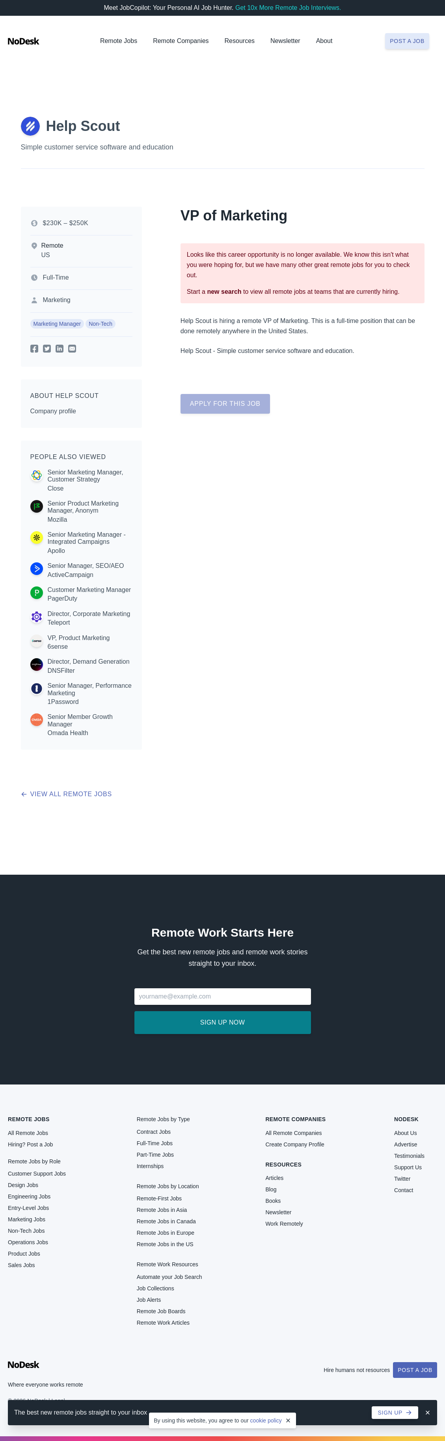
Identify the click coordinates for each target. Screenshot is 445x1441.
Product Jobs (24, 1254)
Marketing (57, 300)
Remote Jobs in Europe (165, 1233)
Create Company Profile (294, 1144)
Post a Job (415, 1370)
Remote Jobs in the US (165, 1244)
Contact (403, 1190)
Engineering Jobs (29, 1196)
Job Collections (155, 1288)
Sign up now (222, 1022)
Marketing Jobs (26, 1219)
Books (273, 1201)
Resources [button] (240, 40)
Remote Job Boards (161, 1311)
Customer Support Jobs (37, 1173)
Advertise (405, 1144)
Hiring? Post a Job (30, 1144)
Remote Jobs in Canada (166, 1221)
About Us (405, 1133)
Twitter (402, 1179)
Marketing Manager (57, 324)
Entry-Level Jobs (28, 1208)
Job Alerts (149, 1300)
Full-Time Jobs (155, 1143)
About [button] (324, 40)
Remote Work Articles (163, 1323)
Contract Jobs (154, 1132)
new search (224, 291)
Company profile (53, 411)
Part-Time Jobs (155, 1155)
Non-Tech (100, 324)
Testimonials (409, 1156)
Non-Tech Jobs (26, 1231)
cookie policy (266, 1420)
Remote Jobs (118, 40)
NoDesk (406, 1119)
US (45, 255)
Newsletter (285, 40)
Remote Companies (181, 40)
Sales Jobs (21, 1265)
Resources (283, 1164)
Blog (270, 1189)
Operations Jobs (28, 1242)
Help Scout (83, 126)
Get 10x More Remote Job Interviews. (288, 7)
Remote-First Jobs (159, 1198)
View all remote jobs (66, 794)
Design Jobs (23, 1185)
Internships (150, 1166)
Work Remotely (284, 1224)
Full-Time (56, 277)
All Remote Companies (293, 1133)
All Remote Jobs (28, 1133)
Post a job (407, 41)
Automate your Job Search (169, 1277)
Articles (274, 1178)
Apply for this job (225, 403)
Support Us (408, 1167)
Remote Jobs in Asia (162, 1210)
